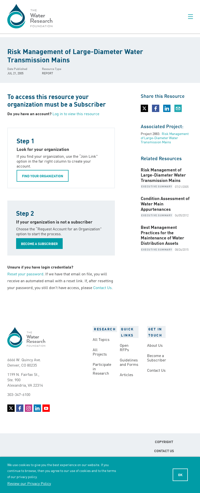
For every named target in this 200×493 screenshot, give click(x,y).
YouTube (46, 408)
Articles (126, 374)
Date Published (17, 68)
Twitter (11, 408)
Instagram (28, 408)
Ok (180, 474)
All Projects (100, 352)
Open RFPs (124, 347)
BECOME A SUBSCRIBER (39, 243)
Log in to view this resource (75, 113)
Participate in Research (102, 368)
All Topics (101, 339)
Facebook (19, 408)
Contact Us (102, 287)
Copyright (164, 441)
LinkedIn (37, 408)
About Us (155, 345)
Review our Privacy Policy (29, 483)
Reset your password (25, 274)
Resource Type (51, 68)
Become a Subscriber (156, 357)
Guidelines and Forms (129, 362)
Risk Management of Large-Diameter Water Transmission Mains (165, 137)
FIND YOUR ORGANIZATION (42, 175)
